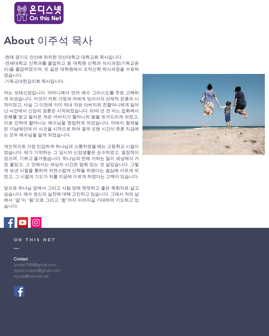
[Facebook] (9, 222)
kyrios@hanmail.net (31, 276)
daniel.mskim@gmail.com (37, 270)
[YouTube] (22, 222)
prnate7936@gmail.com (35, 264)
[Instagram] (36, 222)
